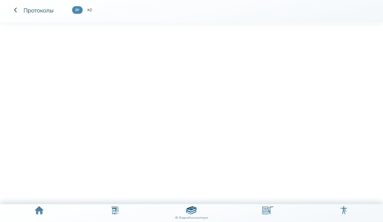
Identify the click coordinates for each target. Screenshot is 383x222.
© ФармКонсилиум (191, 218)
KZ (90, 10)
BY (77, 10)
